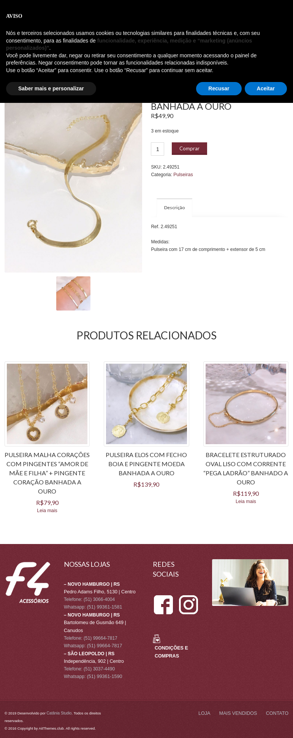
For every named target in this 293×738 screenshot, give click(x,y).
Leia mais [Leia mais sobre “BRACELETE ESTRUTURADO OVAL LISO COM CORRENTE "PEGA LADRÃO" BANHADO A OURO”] (245, 501)
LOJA (10, 52)
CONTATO (75, 52)
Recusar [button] (218, 723)
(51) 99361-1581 (104, 606)
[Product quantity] (157, 149)
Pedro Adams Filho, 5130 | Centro (98, 591)
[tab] (174, 207)
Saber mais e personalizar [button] (51, 723)
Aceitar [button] (266, 723)
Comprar (189, 148)
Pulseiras (182, 174)
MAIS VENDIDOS (40, 52)
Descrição (174, 207)
